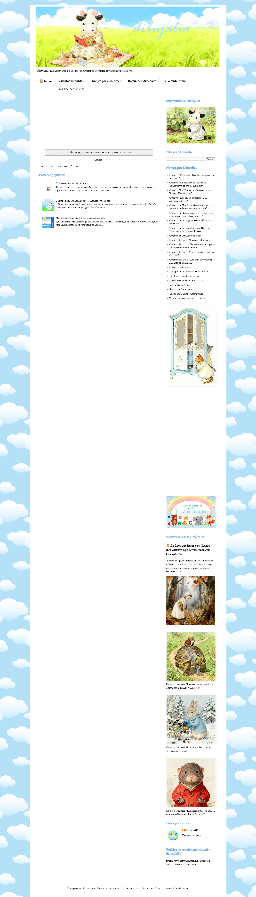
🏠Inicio (46, 81)
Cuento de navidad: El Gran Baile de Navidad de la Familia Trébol (189, 230)
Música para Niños (71, 89)
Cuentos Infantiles (71, 81)
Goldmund (148, 888)
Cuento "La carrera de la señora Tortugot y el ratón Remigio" (187, 184)
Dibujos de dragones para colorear (188, 271)
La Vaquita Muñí (174, 81)
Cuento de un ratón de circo (72, 183)
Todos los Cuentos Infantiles (186, 294)
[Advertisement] (99, 122)
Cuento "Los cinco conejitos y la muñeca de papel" (188, 199)
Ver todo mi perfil (192, 835)
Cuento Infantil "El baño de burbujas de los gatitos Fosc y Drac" (192, 246)
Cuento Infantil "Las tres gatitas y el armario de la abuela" (190, 261)
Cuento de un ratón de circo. (185, 235)
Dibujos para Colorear (105, 81)
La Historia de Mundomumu (185, 276)
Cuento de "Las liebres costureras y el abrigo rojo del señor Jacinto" (191, 215)
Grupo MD (191, 830)
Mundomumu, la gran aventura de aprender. (80, 218)
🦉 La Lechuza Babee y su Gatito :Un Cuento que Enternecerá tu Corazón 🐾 (188, 550)
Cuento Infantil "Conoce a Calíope (189, 240)
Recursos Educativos (142, 81)
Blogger (183, 888)
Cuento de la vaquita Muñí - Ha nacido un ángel (83, 201)
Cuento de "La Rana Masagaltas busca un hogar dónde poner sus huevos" (190, 207)
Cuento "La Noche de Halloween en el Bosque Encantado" (191, 192)
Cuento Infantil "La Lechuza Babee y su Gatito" (192, 254)
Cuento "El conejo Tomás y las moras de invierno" (191, 177)
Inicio (98, 160)
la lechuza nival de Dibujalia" (186, 280)
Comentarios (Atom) (66, 166)
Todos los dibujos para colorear (187, 298)
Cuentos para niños (180, 267)
